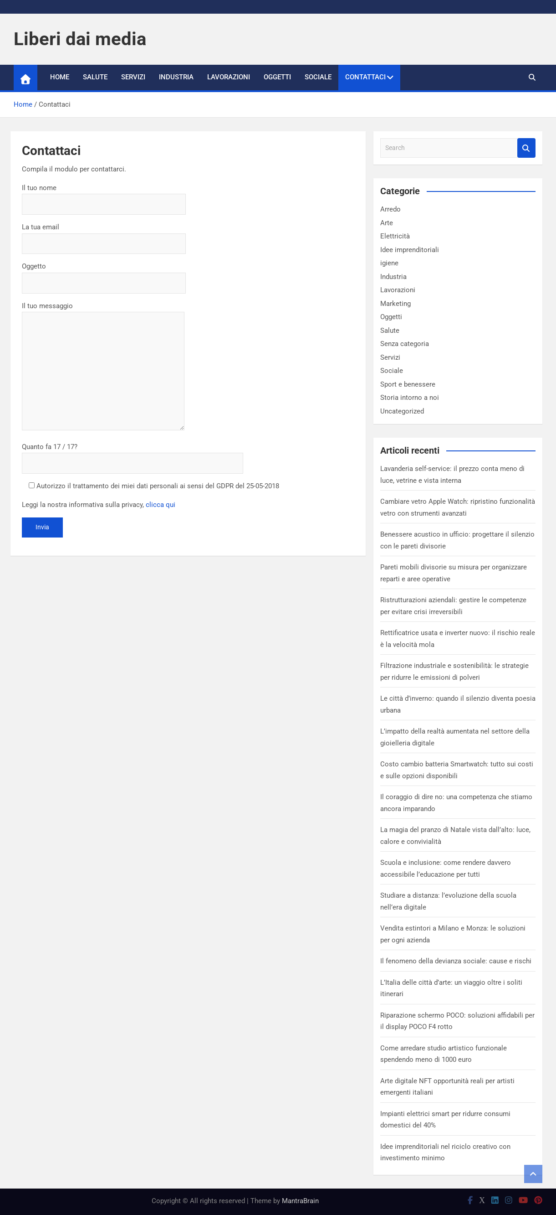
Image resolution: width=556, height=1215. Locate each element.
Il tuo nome (104, 196)
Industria (176, 77)
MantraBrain (300, 1201)
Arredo (390, 209)
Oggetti (277, 77)
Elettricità (395, 236)
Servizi (133, 77)
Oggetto (104, 274)
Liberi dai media (80, 39)
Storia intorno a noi (409, 397)
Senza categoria (404, 344)
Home (59, 77)
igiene (389, 263)
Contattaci (365, 77)
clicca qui (160, 505)
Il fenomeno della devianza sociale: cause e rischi (455, 961)
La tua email (104, 235)
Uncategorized (402, 411)
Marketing (395, 304)
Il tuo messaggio (103, 367)
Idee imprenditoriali (409, 250)
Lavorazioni (228, 77)
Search (526, 148)
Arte (386, 223)
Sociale (318, 77)
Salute (95, 77)
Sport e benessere (407, 384)
